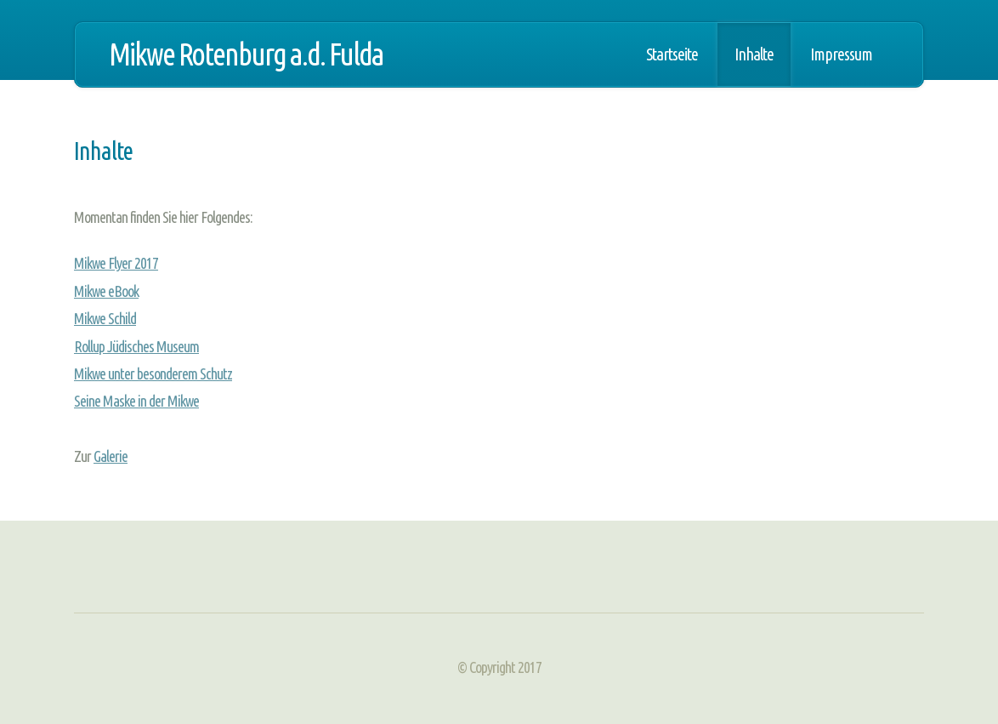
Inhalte (754, 54)
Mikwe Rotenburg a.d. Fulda (246, 54)
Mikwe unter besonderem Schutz (153, 373)
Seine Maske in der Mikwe (136, 400)
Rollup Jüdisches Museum (136, 346)
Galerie (111, 456)
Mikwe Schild (105, 318)
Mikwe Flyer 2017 (116, 262)
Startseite (672, 54)
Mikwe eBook (106, 290)
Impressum (841, 54)
